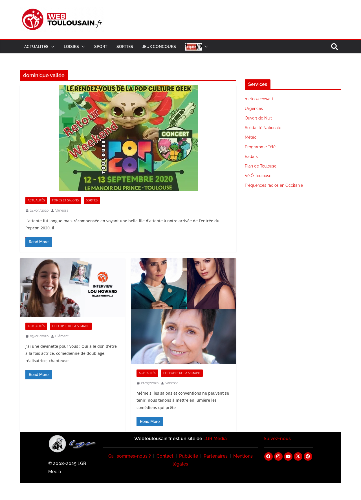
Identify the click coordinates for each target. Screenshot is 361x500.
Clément (62, 336)
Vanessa (62, 210)
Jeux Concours (159, 46)
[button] (52, 47)
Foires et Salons (65, 200)
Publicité (188, 456)
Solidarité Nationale (263, 127)
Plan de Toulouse (260, 166)
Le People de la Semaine (70, 326)
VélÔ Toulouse (258, 175)
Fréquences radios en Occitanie (274, 185)
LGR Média (215, 438)
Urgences (254, 108)
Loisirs (71, 46)
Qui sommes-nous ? (129, 456)
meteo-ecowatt (259, 99)
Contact (165, 456)
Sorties (124, 46)
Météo (250, 137)
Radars (251, 156)
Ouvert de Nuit (258, 118)
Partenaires (216, 456)
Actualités (36, 46)
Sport (100, 46)
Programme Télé (260, 147)
